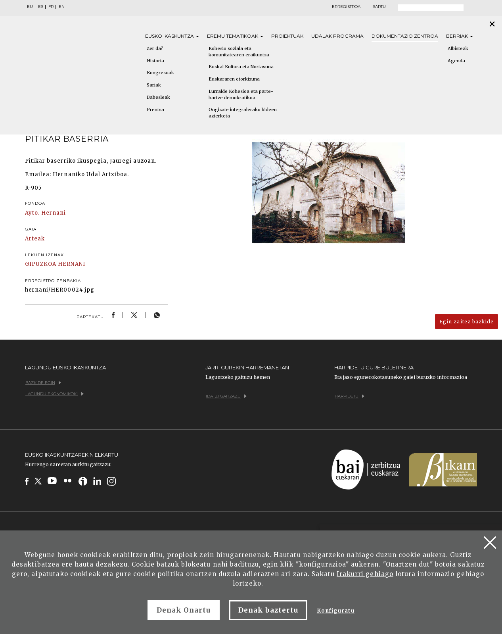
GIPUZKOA (40, 264)
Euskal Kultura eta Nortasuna (241, 66)
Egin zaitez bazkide (466, 322)
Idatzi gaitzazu (226, 396)
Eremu (235, 36)
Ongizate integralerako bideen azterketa (243, 113)
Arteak (35, 238)
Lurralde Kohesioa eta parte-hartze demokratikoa (241, 94)
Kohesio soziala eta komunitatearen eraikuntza (239, 52)
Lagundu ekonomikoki (54, 393)
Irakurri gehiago (365, 574)
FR (51, 7)
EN (62, 7)
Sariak (154, 85)
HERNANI (71, 264)
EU (30, 7)
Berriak (459, 36)
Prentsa (155, 109)
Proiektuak (287, 36)
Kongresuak (160, 72)
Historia (155, 60)
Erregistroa (346, 7)
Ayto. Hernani (45, 212)
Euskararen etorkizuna (234, 79)
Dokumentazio (405, 36)
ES (40, 7)
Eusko (172, 36)
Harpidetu (349, 396)
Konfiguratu (335, 610)
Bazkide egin (43, 382)
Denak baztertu (268, 610)
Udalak (337, 36)
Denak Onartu (184, 610)
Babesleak (158, 97)
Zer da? (155, 48)
